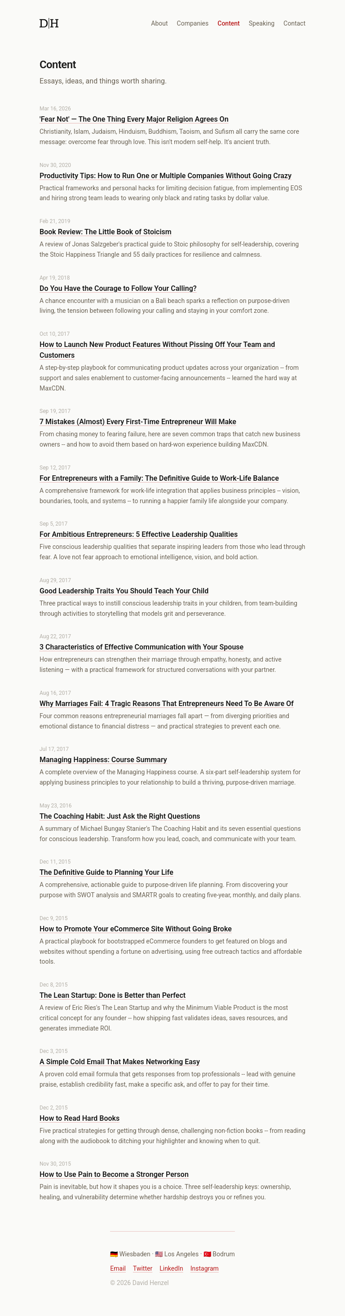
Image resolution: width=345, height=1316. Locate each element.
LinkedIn (171, 1268)
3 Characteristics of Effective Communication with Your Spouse (141, 647)
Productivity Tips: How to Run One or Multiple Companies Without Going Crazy (166, 175)
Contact (294, 23)
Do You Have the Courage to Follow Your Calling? (118, 288)
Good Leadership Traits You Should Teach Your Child (124, 591)
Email (118, 1268)
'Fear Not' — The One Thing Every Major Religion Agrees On (134, 119)
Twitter (142, 1268)
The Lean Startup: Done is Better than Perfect (113, 995)
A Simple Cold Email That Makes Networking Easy (120, 1061)
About (159, 23)
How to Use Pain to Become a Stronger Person (114, 1174)
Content (228, 23)
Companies (193, 23)
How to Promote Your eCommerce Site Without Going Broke (136, 929)
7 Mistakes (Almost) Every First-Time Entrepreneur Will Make (138, 421)
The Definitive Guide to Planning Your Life (106, 872)
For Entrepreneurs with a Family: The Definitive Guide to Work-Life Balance (159, 478)
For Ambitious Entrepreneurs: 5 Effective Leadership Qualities (139, 534)
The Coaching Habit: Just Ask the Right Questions (120, 816)
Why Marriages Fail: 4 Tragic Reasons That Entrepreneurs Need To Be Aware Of (167, 703)
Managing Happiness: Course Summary (103, 759)
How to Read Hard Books (79, 1118)
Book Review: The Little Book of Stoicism (106, 232)
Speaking (261, 23)
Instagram (204, 1268)
